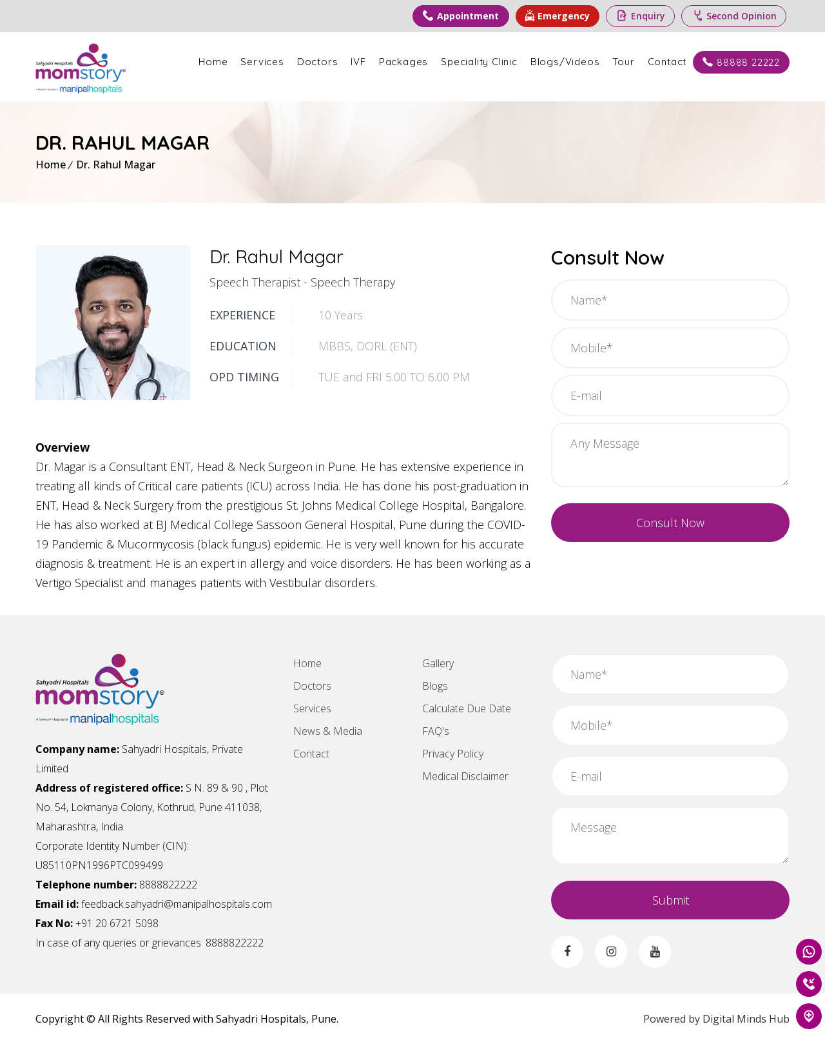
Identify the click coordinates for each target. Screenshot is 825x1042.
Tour (623, 61)
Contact (667, 61)
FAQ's (435, 729)
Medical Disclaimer (465, 774)
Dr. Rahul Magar (115, 162)
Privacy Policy (452, 752)
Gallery (438, 661)
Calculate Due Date (466, 706)
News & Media (327, 729)
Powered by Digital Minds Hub (716, 1017)
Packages (403, 61)
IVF (358, 61)
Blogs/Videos (565, 61)
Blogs (435, 684)
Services (262, 61)
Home (213, 61)
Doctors (317, 61)
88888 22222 (741, 62)
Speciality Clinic (479, 61)
